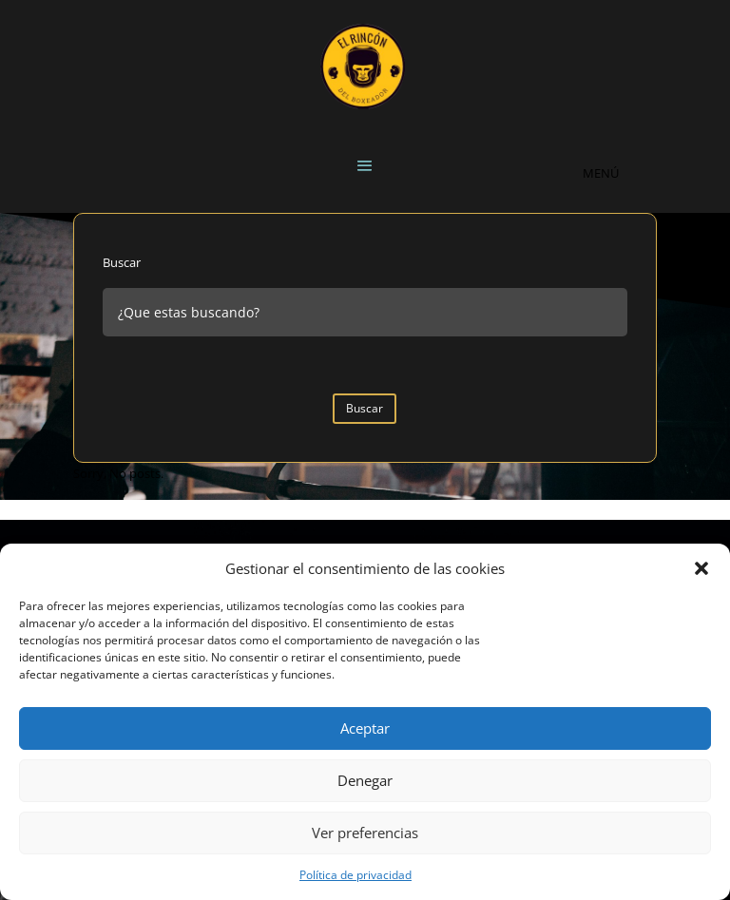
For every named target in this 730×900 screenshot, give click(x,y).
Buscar (122, 262)
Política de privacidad (355, 875)
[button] (701, 568)
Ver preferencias (365, 832)
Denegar (365, 780)
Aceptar (365, 727)
